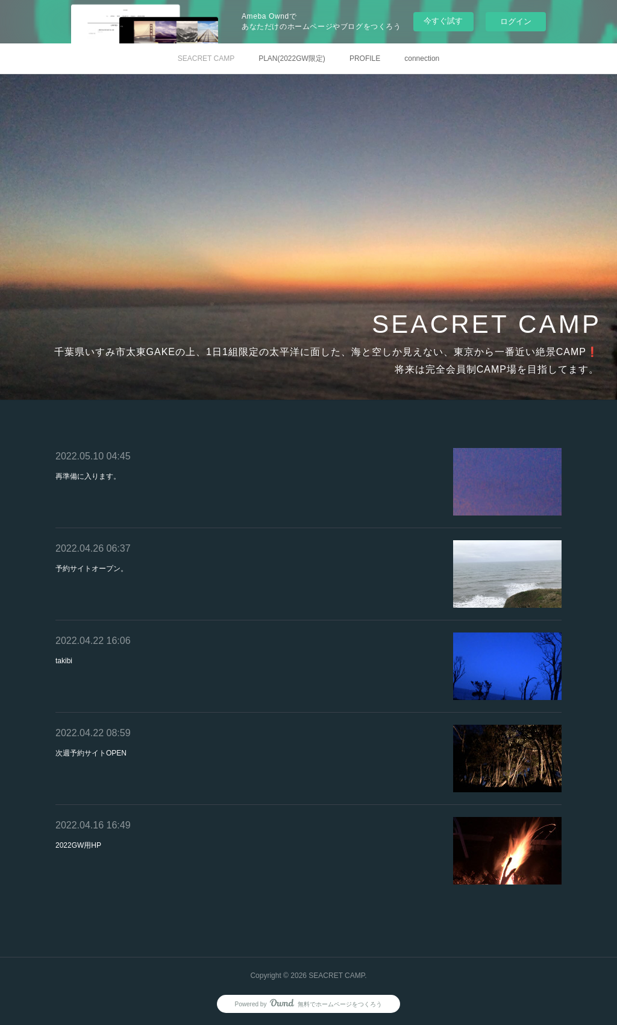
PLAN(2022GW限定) (291, 58)
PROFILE (364, 58)
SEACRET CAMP (206, 58)
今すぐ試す (443, 20)
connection (421, 58)
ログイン (515, 21)
